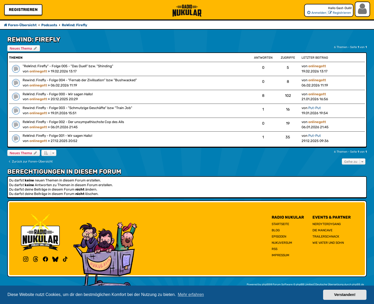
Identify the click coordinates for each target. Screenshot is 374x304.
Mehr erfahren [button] (191, 294)
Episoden (279, 236)
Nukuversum (282, 243)
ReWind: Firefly (33, 39)
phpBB (266, 284)
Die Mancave (322, 230)
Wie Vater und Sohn (328, 243)
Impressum (280, 255)
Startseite (280, 224)
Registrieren (23, 9)
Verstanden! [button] (345, 295)
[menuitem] (316, 12)
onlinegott (38, 71)
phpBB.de (358, 284)
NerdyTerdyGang (326, 224)
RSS (274, 249)
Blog (276, 230)
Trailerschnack (325, 236)
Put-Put (314, 108)
